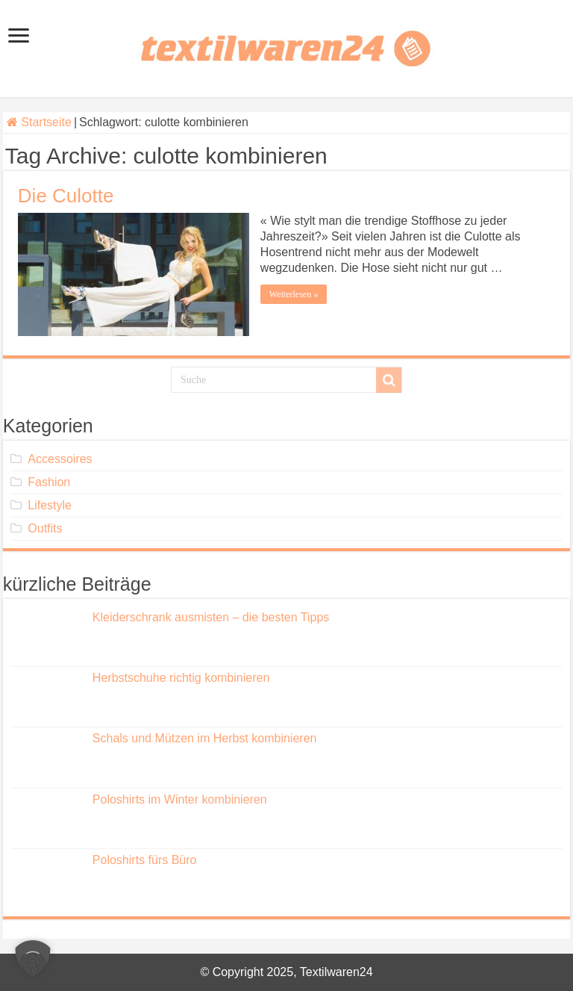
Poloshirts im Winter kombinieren (180, 799)
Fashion (49, 482)
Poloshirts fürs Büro (145, 860)
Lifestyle (50, 505)
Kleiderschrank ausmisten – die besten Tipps (211, 617)
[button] (33, 958)
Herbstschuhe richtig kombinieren (181, 677)
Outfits (45, 528)
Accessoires (60, 459)
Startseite (39, 122)
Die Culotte (66, 195)
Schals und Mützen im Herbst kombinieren (205, 738)
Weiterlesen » (293, 294)
